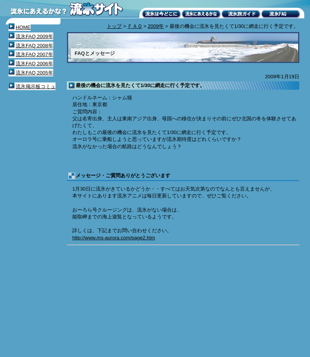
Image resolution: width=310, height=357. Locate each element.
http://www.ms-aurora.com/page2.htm (113, 238)
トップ (114, 26)
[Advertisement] (136, 301)
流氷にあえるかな (201, 14)
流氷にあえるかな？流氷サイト (67, 9)
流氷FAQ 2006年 (34, 63)
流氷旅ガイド (241, 14)
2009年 (156, 26)
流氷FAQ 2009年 (34, 36)
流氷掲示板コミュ (35, 86)
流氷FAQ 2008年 (34, 45)
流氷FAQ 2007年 (34, 54)
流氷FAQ (280, 14)
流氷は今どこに (161, 14)
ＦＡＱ (134, 26)
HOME (23, 27)
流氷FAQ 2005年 (34, 73)
